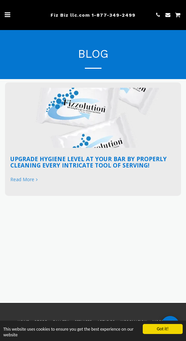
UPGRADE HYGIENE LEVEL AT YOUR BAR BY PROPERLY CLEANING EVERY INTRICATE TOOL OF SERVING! (88, 162)
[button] (7, 14)
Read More (24, 180)
